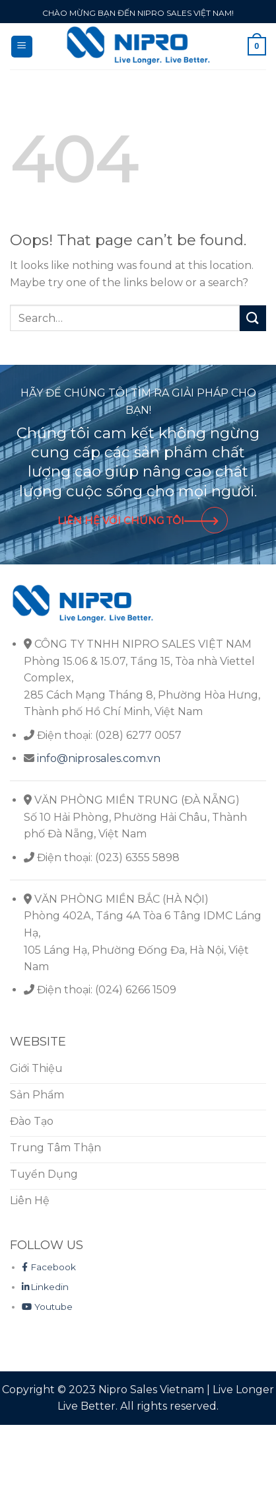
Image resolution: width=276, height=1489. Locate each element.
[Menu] (22, 46)
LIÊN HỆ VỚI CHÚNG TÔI (138, 520)
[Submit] (253, 318)
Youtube (47, 1306)
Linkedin (45, 1286)
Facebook (49, 1267)
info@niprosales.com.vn (98, 758)
